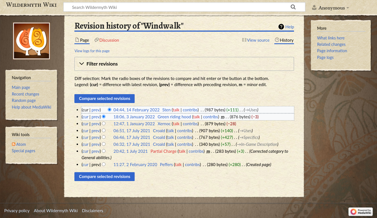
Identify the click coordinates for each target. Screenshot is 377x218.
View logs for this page (91, 51)
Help (289, 26)
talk (176, 109)
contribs (190, 109)
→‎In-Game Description (257, 144)
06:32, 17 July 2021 (132, 144)
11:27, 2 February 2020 (135, 164)
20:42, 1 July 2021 (131, 151)
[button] (184, 64)
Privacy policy (16, 210)
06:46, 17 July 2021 (132, 137)
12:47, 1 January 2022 (134, 123)
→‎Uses (251, 109)
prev (96, 109)
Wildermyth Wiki (31, 4)
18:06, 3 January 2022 (134, 116)
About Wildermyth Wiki (56, 210)
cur (85, 116)
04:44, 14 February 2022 (137, 109)
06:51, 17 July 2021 (132, 130)
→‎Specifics (248, 137)
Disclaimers (92, 210)
